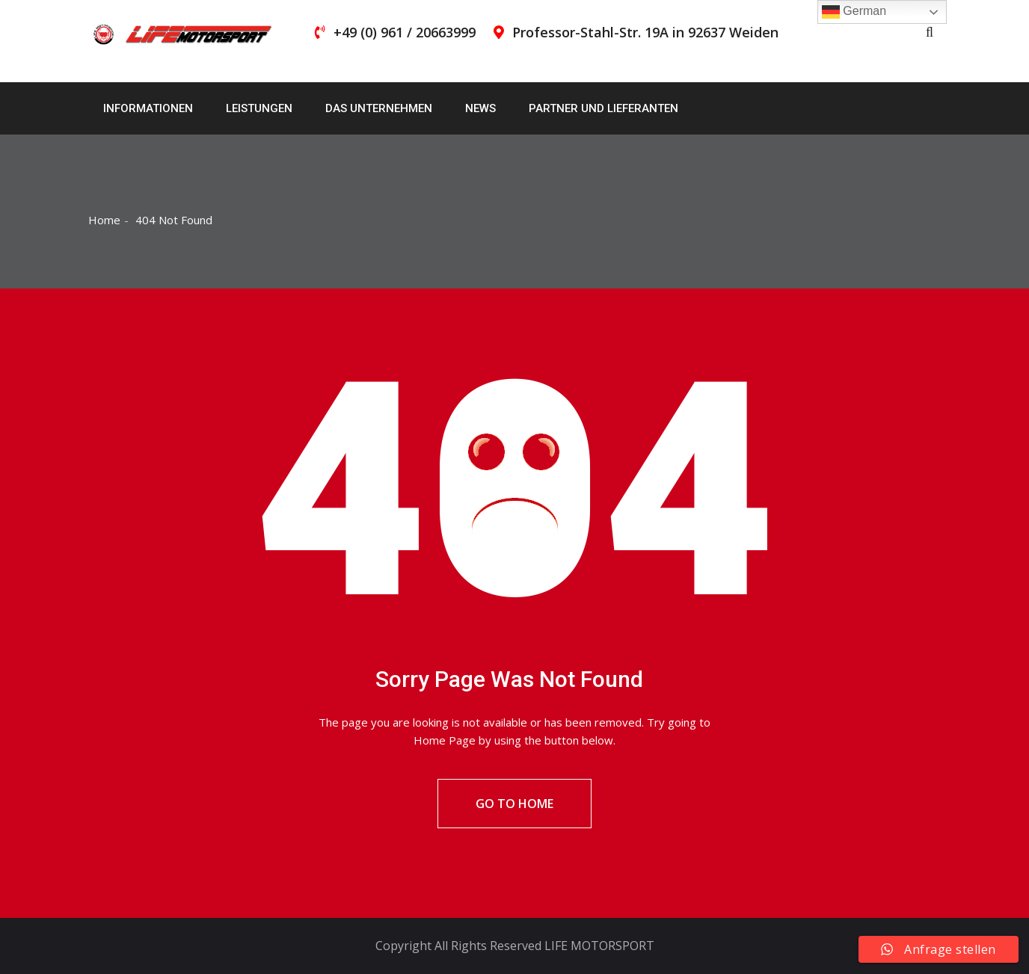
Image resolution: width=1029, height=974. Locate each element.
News (480, 108)
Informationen (148, 108)
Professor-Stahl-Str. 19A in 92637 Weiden (645, 32)
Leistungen (259, 108)
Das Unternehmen (378, 108)
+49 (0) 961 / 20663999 (405, 32)
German (854, 12)
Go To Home (514, 803)
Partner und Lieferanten (603, 108)
